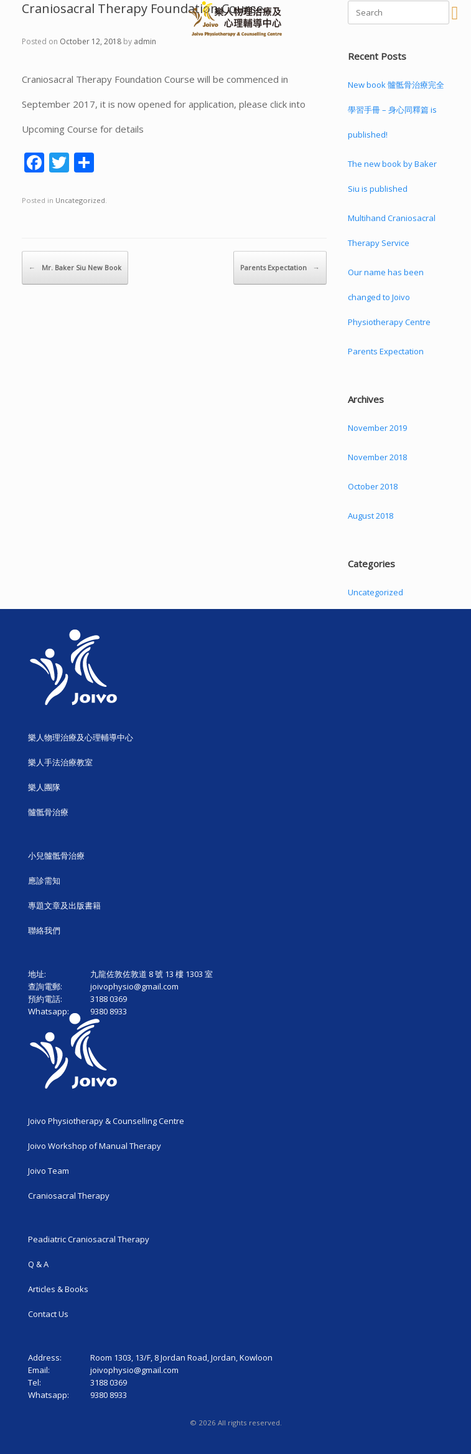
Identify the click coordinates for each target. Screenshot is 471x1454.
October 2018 (373, 486)
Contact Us (48, 1313)
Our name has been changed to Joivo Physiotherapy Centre (389, 297)
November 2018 (377, 457)
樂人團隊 (44, 787)
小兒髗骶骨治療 (56, 855)
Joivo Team (48, 1170)
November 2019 (377, 427)
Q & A (38, 1264)
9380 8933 (108, 1394)
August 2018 (370, 515)
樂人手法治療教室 (60, 762)
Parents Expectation (280, 267)
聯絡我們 (44, 930)
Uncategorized (80, 200)
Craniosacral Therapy (69, 1195)
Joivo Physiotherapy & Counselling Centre (106, 1120)
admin (145, 41)
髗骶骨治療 (48, 812)
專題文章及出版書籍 (64, 905)
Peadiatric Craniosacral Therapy (88, 1239)
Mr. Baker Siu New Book (75, 267)
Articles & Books (58, 1289)
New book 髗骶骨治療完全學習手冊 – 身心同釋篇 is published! (396, 109)
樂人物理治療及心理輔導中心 (80, 737)
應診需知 (44, 880)
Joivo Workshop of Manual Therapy (94, 1145)
